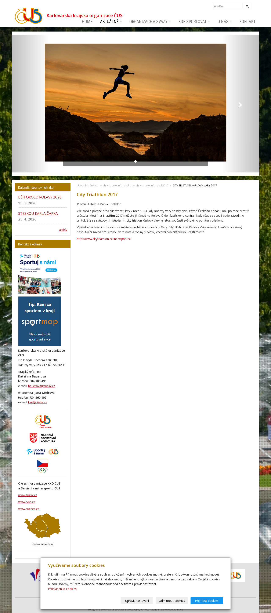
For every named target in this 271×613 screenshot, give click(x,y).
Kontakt (247, 21)
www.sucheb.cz (28, 509)
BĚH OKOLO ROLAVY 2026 (40, 197)
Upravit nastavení (137, 601)
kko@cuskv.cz (37, 402)
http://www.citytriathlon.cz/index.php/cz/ (104, 239)
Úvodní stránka (86, 185)
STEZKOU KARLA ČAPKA (38, 213)
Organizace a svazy (150, 21)
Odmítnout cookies (172, 601)
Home (87, 21)
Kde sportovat (194, 21)
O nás (224, 21)
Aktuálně (111, 21)
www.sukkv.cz (27, 495)
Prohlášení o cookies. (62, 589)
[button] (30, 103)
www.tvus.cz (26, 502)
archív (63, 230)
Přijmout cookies (206, 601)
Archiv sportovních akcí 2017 (150, 185)
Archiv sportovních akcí (114, 185)
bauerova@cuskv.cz (41, 386)
